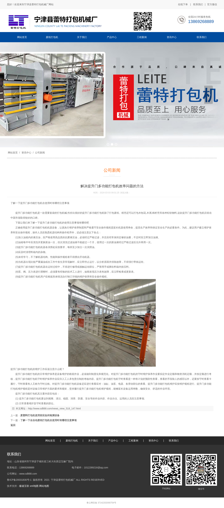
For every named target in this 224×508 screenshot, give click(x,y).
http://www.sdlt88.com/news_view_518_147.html (54, 408)
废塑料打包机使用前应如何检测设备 (39, 415)
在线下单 (183, 4)
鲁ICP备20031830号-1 (19, 479)
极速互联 (24, 486)
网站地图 (44, 486)
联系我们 (198, 4)
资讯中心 (26, 152)
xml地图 (34, 486)
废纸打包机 (72, 440)
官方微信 (212, 4)
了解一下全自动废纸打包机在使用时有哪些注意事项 (48, 420)
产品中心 (113, 440)
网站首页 (13, 152)
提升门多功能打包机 (31, 203)
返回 (12, 425)
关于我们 (93, 440)
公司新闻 (39, 152)
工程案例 (133, 440)
